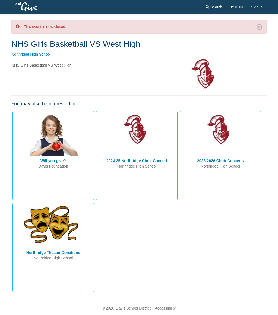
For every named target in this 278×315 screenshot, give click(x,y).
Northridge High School (31, 54)
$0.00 (236, 7)
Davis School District (133, 308)
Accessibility (165, 308)
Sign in (257, 7)
